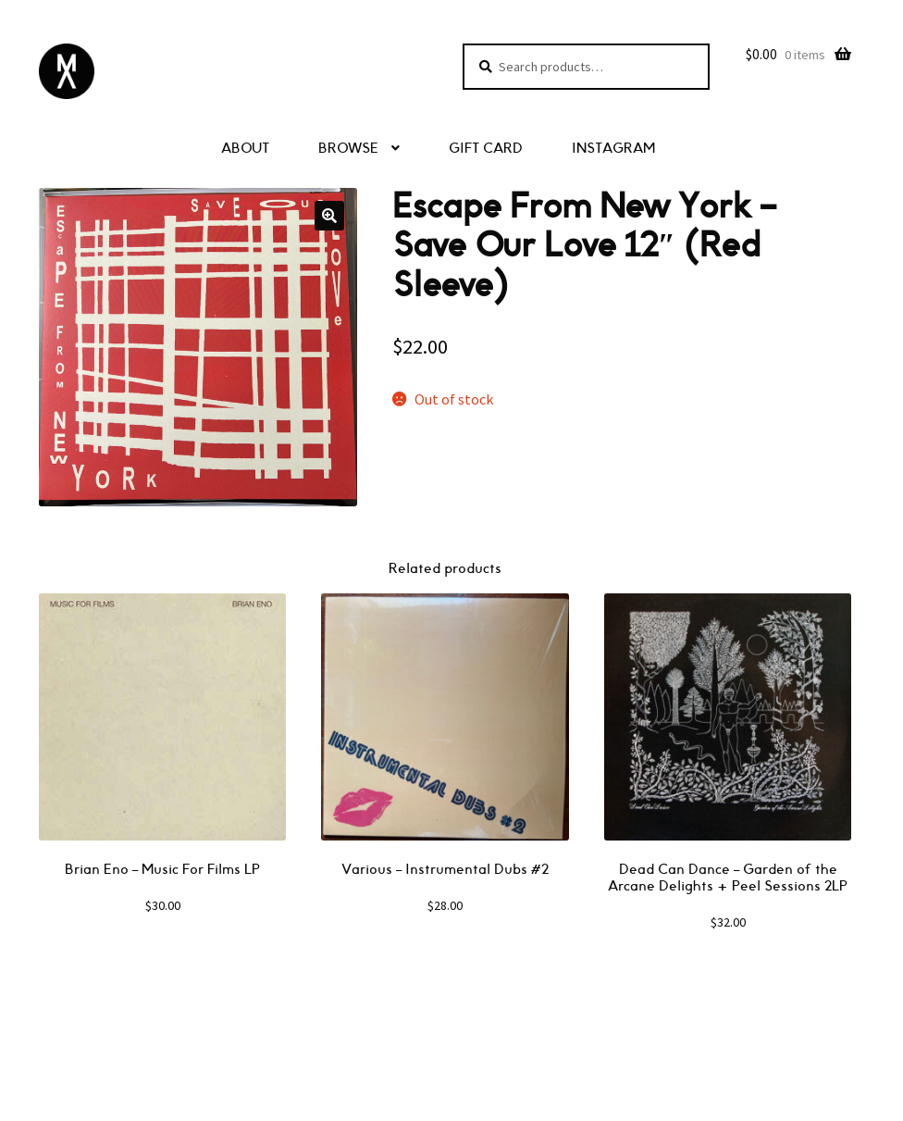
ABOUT (245, 148)
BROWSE (348, 148)
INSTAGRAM (613, 148)
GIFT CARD (486, 148)
